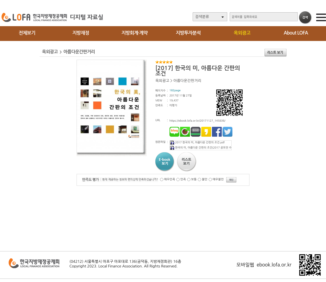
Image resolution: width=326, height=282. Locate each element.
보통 (194, 179)
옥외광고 (242, 33)
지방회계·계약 (135, 33)
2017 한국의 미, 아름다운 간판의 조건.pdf (197, 142)
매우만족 (169, 179)
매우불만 (218, 179)
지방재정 (80, 33)
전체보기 (27, 33)
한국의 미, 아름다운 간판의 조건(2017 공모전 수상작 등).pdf (208, 147)
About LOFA (296, 33)
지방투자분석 (188, 33)
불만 (204, 179)
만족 (183, 179)
